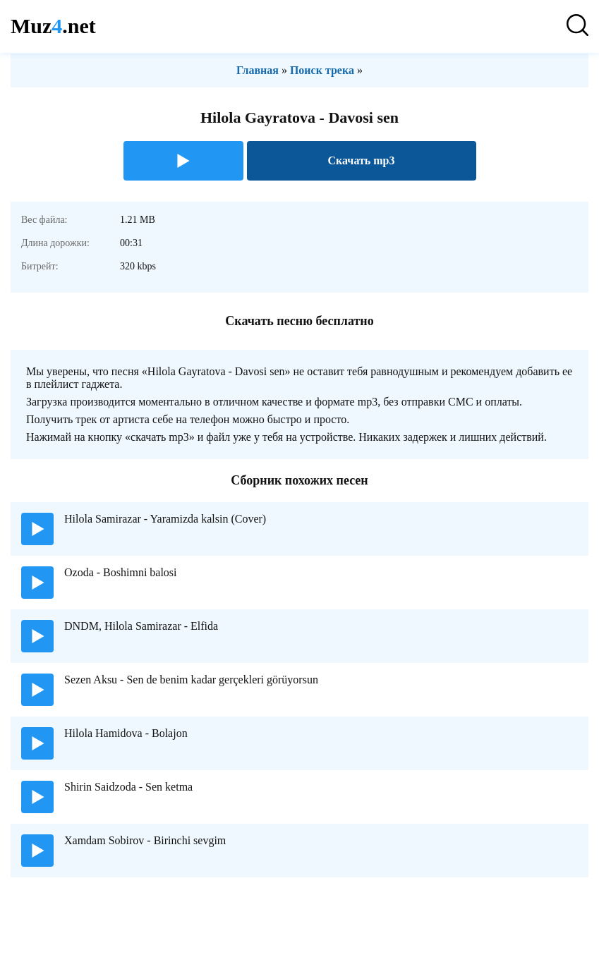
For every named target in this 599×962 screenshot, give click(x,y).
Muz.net (53, 25)
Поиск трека (322, 70)
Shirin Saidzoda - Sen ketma (128, 787)
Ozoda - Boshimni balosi (120, 572)
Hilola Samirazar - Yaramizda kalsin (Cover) (165, 519)
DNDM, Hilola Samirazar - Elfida (141, 626)
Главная (257, 70)
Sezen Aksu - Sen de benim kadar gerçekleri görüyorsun (191, 680)
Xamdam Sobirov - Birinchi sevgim (145, 840)
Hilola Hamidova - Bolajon (126, 733)
